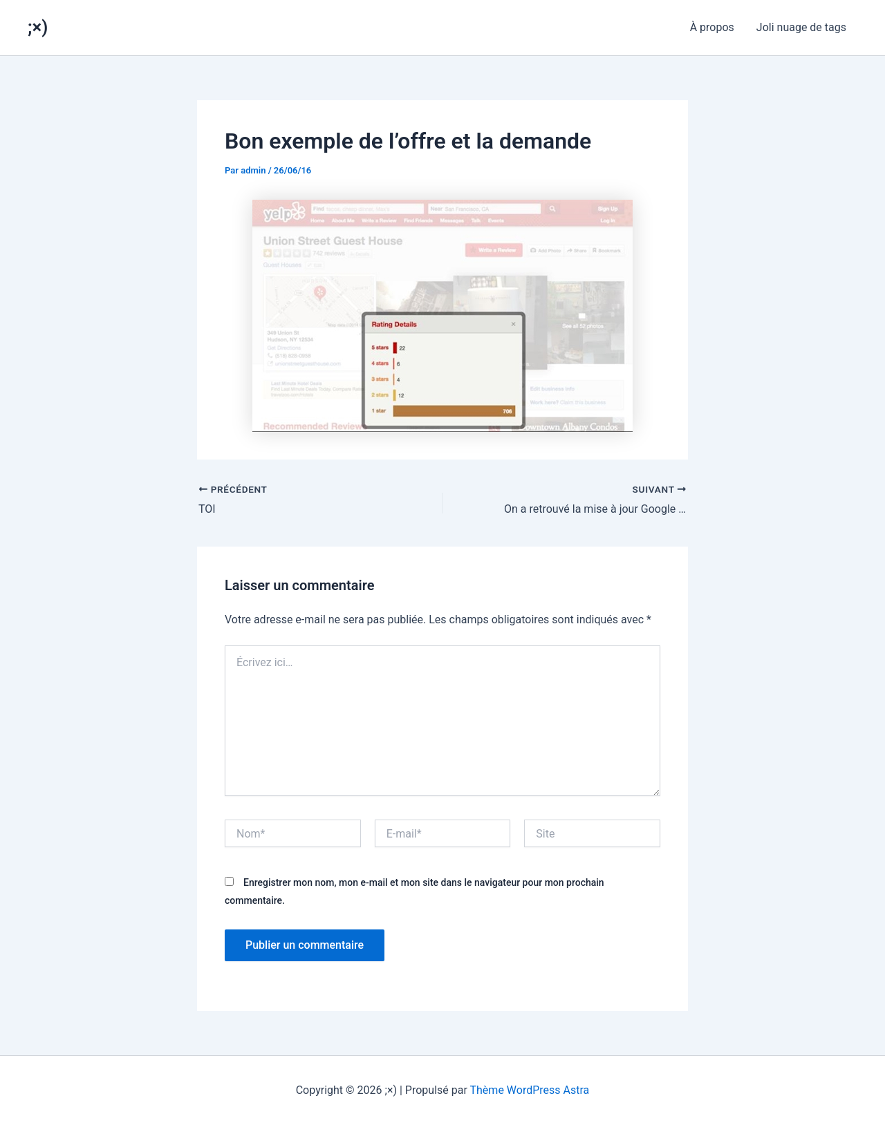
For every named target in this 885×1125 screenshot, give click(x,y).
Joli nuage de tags (801, 27)
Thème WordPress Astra (530, 1090)
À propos (712, 27)
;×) (38, 27)
